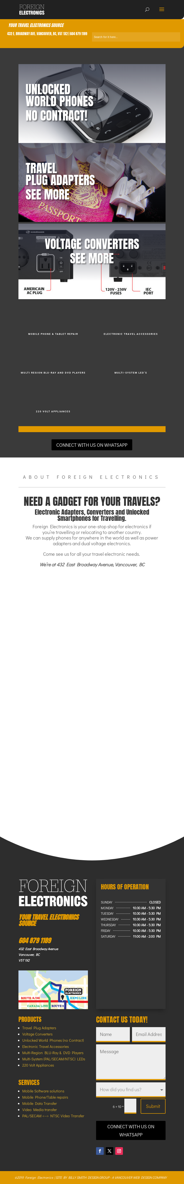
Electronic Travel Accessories (45, 1046)
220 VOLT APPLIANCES (53, 411)
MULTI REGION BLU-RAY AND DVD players (53, 372)
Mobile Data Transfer (39, 1103)
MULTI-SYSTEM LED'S (131, 372)
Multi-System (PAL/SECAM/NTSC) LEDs (53, 1058)
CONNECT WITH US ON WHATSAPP (91, 445)
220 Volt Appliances (38, 1065)
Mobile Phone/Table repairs (45, 1097)
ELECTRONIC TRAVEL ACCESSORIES (131, 334)
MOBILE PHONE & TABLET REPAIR (53, 334)
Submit (153, 1106)
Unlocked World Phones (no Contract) (53, 1040)
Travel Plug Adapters (39, 1027)
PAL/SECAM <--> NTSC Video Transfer (53, 1115)
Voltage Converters (37, 1033)
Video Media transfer (39, 1109)
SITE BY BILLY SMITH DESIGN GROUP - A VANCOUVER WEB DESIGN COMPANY (111, 1177)
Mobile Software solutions (43, 1090)
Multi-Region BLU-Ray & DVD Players (52, 1052)
